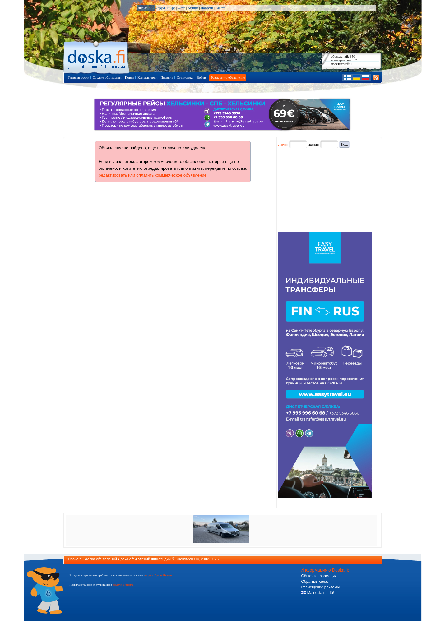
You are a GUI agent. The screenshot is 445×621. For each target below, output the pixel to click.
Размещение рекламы (320, 587)
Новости (207, 8)
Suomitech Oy (187, 559)
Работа (220, 8)
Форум (160, 8)
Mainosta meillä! (317, 593)
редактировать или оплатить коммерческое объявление (152, 175)
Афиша (193, 8)
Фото (181, 8)
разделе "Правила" (124, 584)
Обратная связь (315, 581)
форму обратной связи (158, 575)
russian (144, 8)
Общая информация (319, 576)
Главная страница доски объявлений (96, 56)
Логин (282, 144)
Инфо (171, 8)
